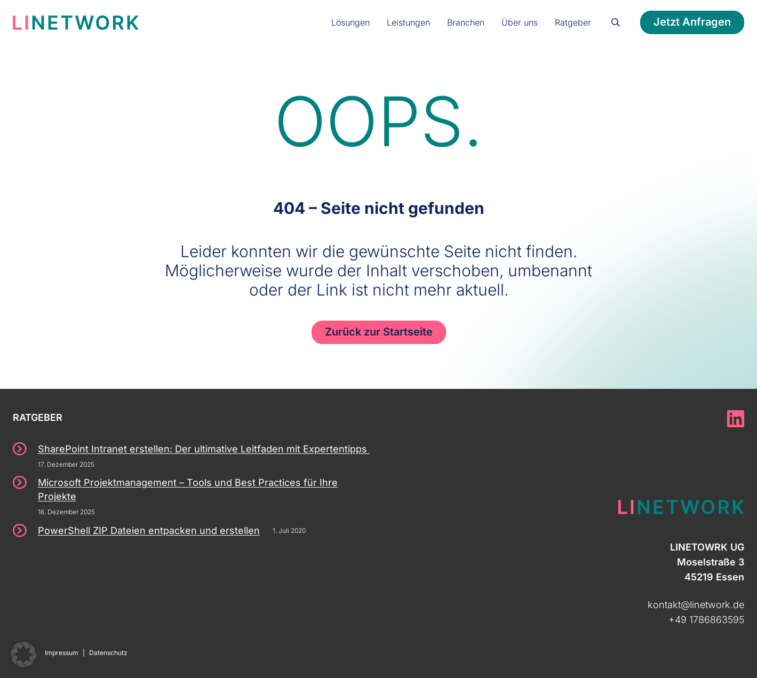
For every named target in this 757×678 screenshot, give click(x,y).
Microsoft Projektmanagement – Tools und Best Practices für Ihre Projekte (188, 489)
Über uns (519, 22)
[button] (23, 654)
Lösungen (350, 22)
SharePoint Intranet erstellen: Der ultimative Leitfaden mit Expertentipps (204, 448)
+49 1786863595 (706, 619)
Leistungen (408, 22)
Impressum (61, 653)
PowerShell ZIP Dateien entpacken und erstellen (149, 530)
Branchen (465, 22)
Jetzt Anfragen (692, 21)
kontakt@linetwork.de (696, 604)
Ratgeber (573, 22)
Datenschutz (108, 653)
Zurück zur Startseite (379, 331)
